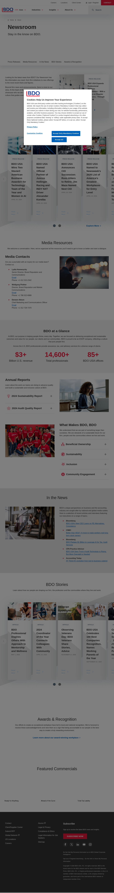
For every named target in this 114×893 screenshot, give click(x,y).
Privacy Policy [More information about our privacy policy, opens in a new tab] (32, 127)
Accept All (59, 140)
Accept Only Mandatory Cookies (66, 133)
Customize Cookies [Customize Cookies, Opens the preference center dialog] (35, 133)
